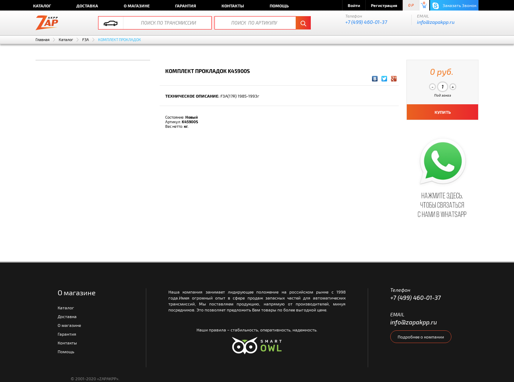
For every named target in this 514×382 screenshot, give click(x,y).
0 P (411, 5)
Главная (43, 39)
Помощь (279, 5)
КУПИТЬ (443, 112)
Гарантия (185, 5)
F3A (85, 39)
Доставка (87, 5)
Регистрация (384, 5)
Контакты (232, 5)
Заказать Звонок (454, 5)
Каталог (42, 5)
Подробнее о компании (421, 336)
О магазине (137, 5)
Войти (354, 5)
